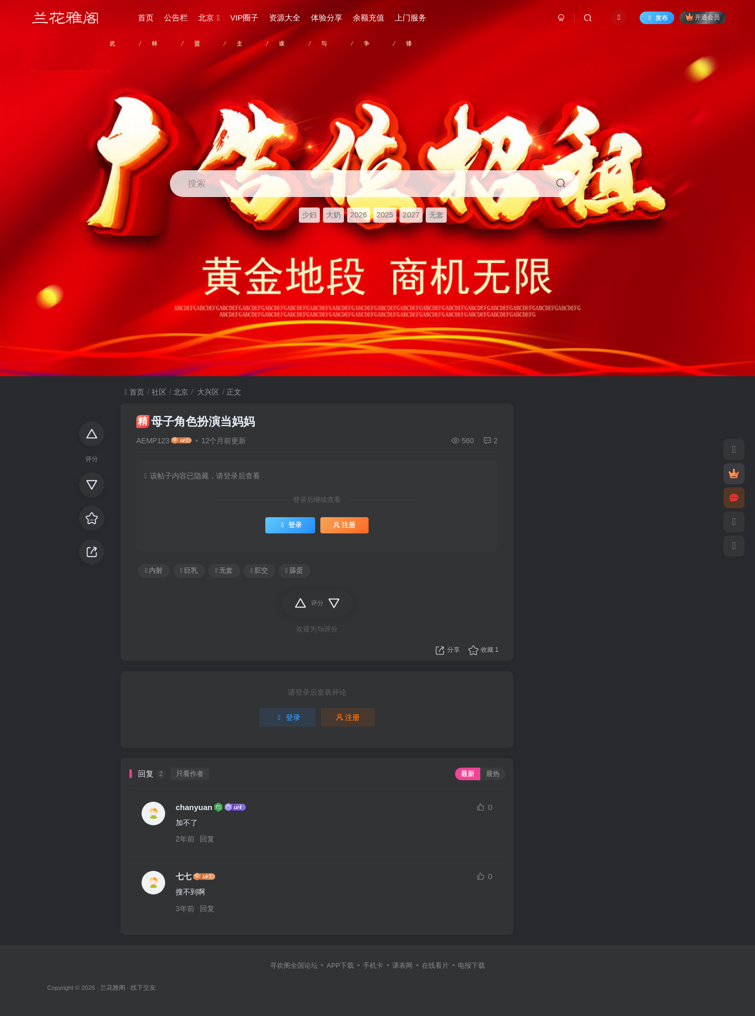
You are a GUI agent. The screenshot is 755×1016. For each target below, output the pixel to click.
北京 (209, 17)
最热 (493, 774)
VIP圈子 (244, 17)
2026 (358, 215)
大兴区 (207, 392)
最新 (467, 774)
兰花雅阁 (112, 987)
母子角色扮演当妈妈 (195, 421)
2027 (411, 215)
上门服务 (410, 17)
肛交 (259, 570)
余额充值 (368, 17)
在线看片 (435, 965)
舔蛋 (294, 570)
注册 (344, 525)
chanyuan (194, 807)
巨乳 (189, 570)
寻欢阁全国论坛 (294, 965)
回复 (207, 839)
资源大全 (284, 17)
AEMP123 (152, 440)
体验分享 (326, 17)
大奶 (333, 215)
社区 (159, 392)
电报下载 (471, 965)
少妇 (309, 215)
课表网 (402, 965)
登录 (290, 525)
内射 (154, 570)
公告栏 (176, 17)
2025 (384, 215)
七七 (183, 876)
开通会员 (703, 17)
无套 (436, 215)
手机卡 (373, 965)
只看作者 (189, 774)
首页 (146, 17)
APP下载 (340, 965)
